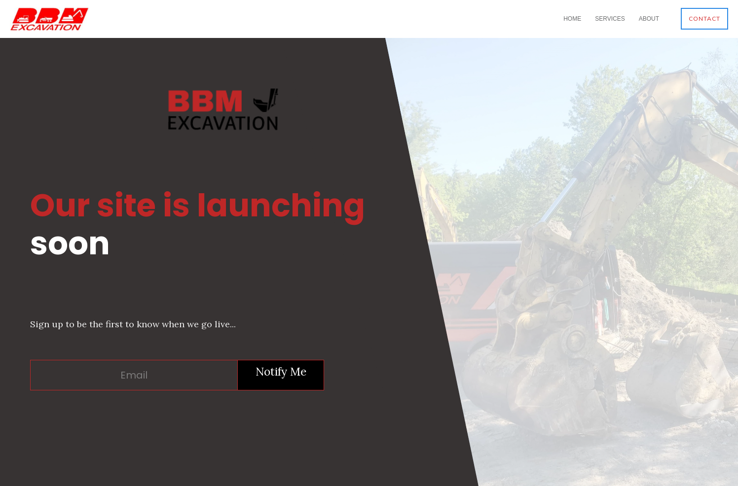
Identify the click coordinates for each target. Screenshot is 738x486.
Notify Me (281, 371)
